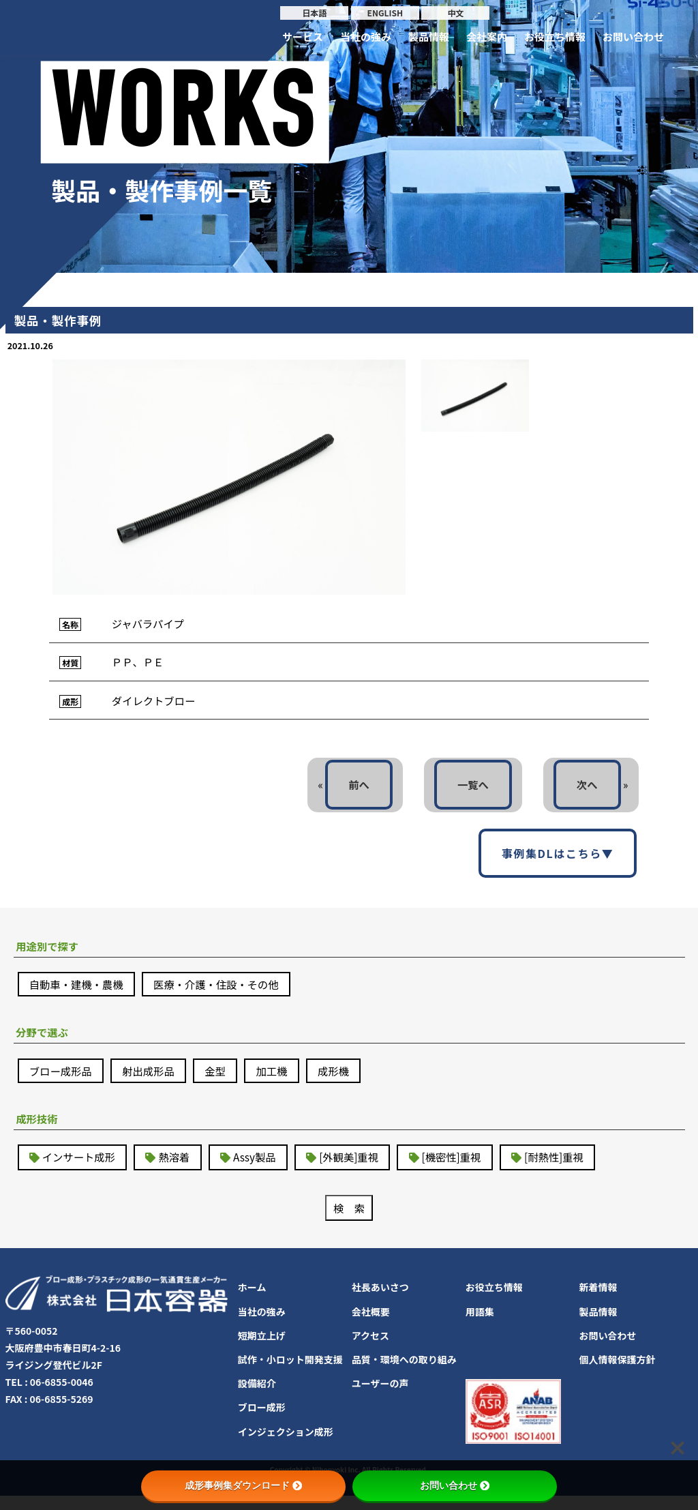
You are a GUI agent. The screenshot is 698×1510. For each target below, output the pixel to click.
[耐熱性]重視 (573, 1170)
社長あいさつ (380, 1302)
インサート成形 (81, 1170)
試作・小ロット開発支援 (290, 1373)
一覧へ (468, 790)
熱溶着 (180, 1170)
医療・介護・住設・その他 (225, 993)
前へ (351, 790)
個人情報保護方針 (617, 1373)
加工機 (282, 1082)
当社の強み (365, 36)
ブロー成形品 (62, 1082)
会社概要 (371, 1326)
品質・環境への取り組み (404, 1373)
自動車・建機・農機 (79, 993)
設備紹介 (257, 1398)
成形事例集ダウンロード (243, 1485)
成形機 (346, 1082)
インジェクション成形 (285, 1446)
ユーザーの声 (380, 1398)
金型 (223, 1082)
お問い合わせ (633, 36)
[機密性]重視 (467, 1170)
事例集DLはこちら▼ (558, 860)
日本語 (314, 12)
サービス (302, 36)
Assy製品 (263, 1170)
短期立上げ (262, 1350)
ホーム (252, 1302)
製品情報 (428, 36)
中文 (455, 12)
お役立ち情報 (555, 36)
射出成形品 (154, 1082)
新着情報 (598, 1302)
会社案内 (486, 36)
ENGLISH (385, 12)
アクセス (370, 1350)
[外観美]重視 (360, 1170)
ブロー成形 (262, 1422)
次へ (585, 790)
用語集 (480, 1326)
